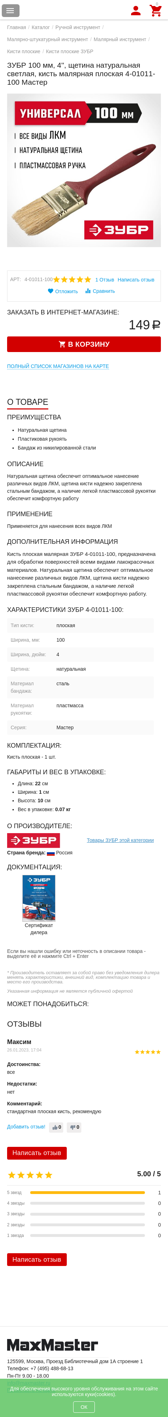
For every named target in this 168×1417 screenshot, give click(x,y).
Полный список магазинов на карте (58, 366)
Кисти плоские (23, 51)
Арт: (15, 279)
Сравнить (100, 290)
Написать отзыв (136, 280)
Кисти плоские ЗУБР (69, 51)
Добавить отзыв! (26, 1126)
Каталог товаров (10, 11)
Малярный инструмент (120, 39)
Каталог (41, 27)
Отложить (63, 291)
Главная (16, 27)
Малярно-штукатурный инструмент (47, 39)
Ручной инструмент (77, 27)
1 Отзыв (104, 280)
